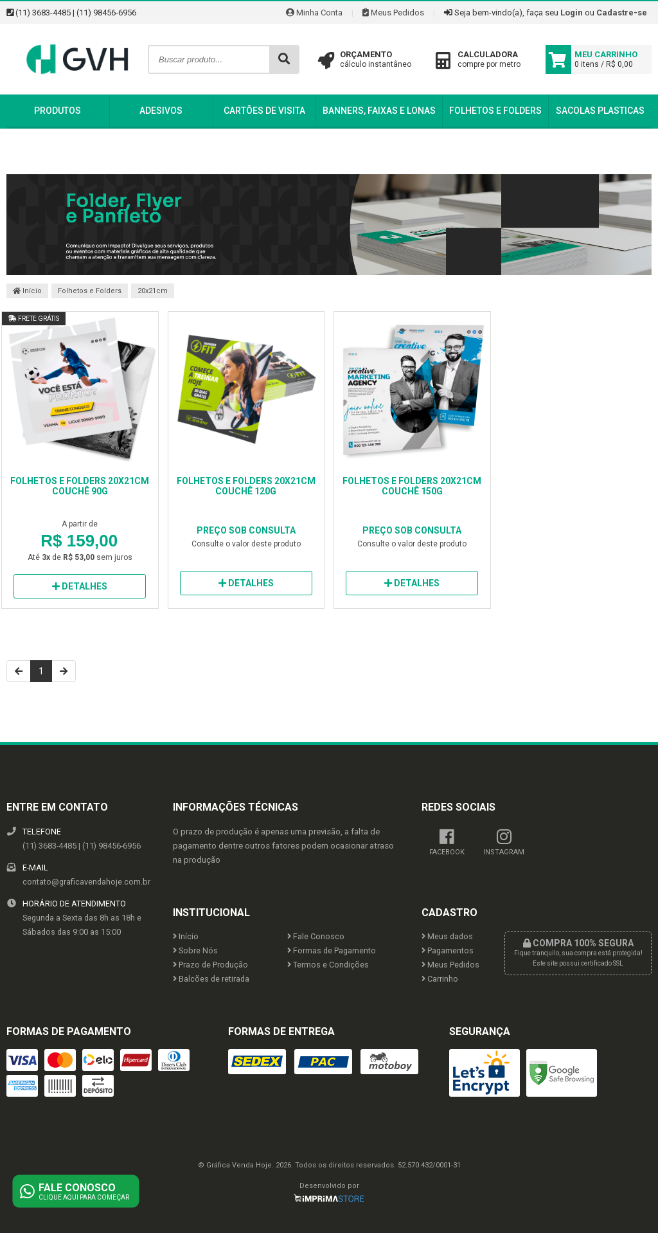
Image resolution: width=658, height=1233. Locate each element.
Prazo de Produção (210, 964)
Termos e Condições (328, 964)
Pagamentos (448, 950)
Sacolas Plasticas (600, 110)
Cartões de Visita (264, 110)
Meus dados (447, 936)
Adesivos (160, 110)
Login (571, 12)
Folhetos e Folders (495, 110)
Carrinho (440, 979)
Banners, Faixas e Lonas (379, 110)
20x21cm (153, 291)
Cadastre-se (621, 12)
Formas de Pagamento (331, 950)
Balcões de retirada (211, 979)
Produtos (57, 110)
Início (27, 291)
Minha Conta (314, 12)
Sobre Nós (195, 950)
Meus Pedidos (393, 12)
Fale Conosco (315, 936)
